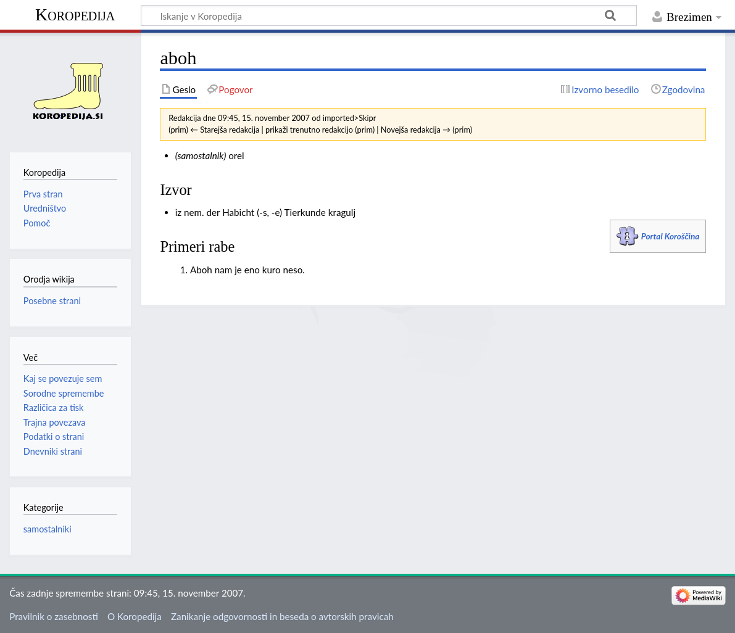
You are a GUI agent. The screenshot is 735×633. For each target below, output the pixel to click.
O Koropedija (134, 616)
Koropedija (75, 14)
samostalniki (47, 529)
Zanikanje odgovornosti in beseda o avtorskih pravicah (282, 616)
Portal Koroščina (670, 236)
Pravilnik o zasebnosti (53, 616)
